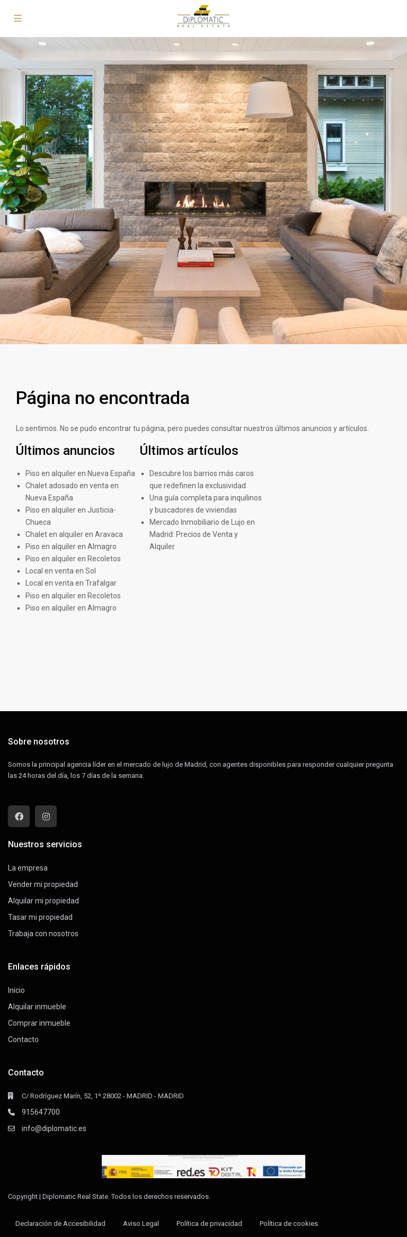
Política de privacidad (209, 1223)
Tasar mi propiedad (40, 917)
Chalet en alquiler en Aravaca (74, 534)
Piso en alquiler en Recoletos (73, 558)
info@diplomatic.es (54, 1128)
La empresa (28, 868)
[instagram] (46, 816)
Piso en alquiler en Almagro (71, 546)
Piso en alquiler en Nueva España (80, 473)
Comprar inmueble (39, 1023)
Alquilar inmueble (37, 1006)
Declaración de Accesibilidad (60, 1223)
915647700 (41, 1112)
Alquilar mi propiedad (43, 901)
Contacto (23, 1039)
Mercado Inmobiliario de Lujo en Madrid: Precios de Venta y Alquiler (202, 534)
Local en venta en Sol (60, 571)
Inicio (16, 990)
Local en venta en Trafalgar (71, 583)
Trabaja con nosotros (43, 933)
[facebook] (19, 816)
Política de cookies (289, 1223)
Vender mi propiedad (43, 884)
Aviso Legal (141, 1223)
